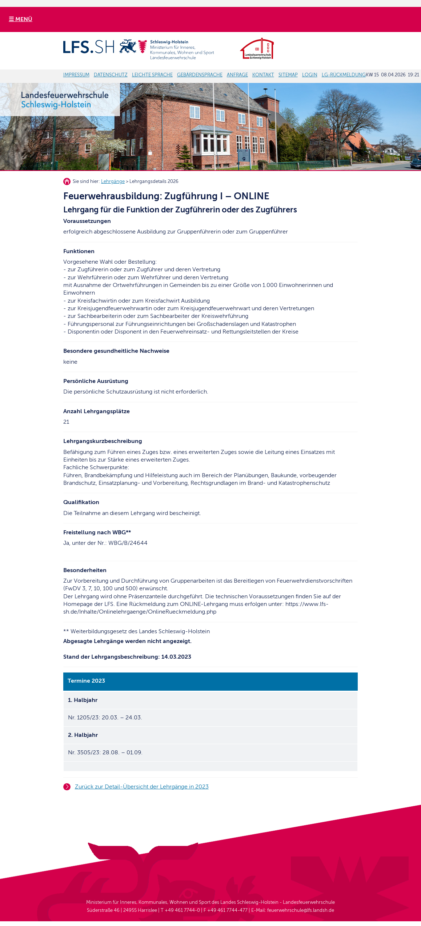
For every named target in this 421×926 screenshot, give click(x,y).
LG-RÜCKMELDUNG (344, 74)
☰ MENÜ (20, 19)
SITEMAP (288, 74)
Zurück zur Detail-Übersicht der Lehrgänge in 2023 (142, 786)
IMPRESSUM (76, 74)
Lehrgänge (113, 181)
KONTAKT (263, 74)
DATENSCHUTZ (111, 74)
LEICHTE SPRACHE (152, 74)
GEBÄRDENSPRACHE (199, 74)
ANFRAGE (237, 74)
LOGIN (309, 74)
